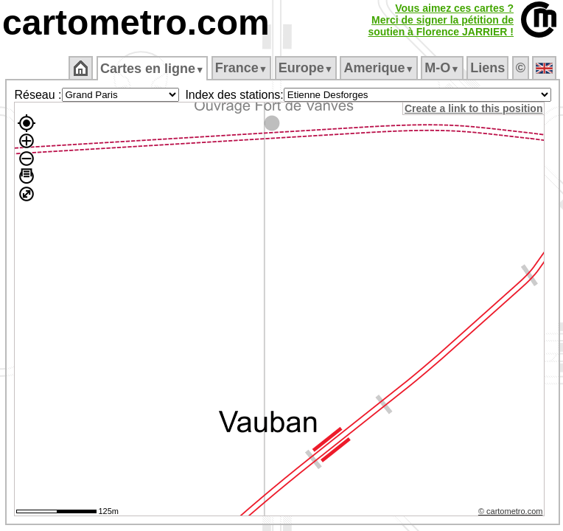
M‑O (441, 67)
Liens (487, 67)
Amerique (378, 67)
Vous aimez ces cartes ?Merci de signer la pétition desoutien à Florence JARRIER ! (441, 20)
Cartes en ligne (152, 68)
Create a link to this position (473, 108)
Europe (306, 67)
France (241, 67)
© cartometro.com (510, 511)
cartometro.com (136, 22)
